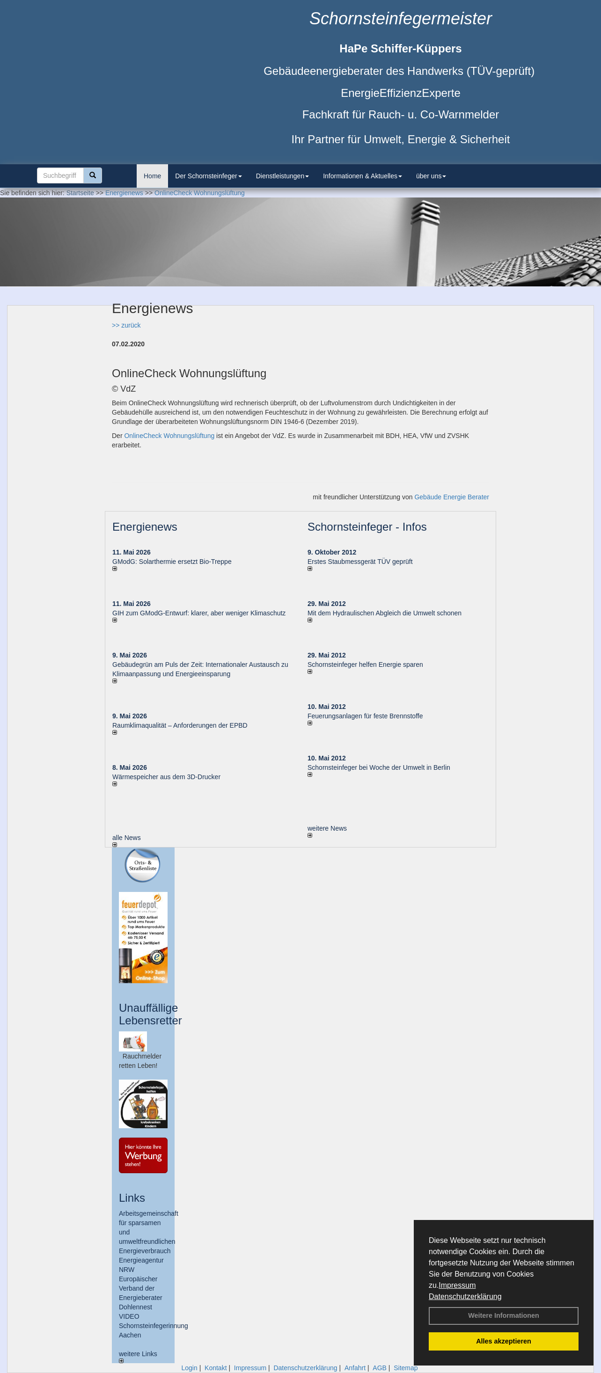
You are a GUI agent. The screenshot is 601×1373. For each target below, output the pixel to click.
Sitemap (406, 1368)
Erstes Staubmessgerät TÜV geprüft (360, 561)
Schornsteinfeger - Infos (367, 526)
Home (152, 176)
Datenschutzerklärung (465, 1296)
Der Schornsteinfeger (208, 176)
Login (189, 1368)
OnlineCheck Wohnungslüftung (169, 435)
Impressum (457, 1285)
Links (132, 1197)
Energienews (144, 526)
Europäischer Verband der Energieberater (140, 1288)
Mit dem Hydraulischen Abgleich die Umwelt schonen (385, 613)
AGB (380, 1368)
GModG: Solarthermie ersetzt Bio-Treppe (172, 561)
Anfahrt (355, 1368)
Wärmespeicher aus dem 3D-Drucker (166, 777)
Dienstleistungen (282, 176)
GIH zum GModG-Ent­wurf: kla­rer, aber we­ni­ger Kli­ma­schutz (199, 613)
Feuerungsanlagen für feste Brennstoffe (365, 716)
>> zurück (126, 325)
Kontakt (216, 1368)
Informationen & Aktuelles (362, 176)
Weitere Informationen (503, 1315)
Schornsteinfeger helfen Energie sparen (365, 664)
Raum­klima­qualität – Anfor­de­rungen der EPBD (180, 725)
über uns (431, 176)
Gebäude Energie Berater (451, 497)
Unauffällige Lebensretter (150, 1013)
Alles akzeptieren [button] (503, 1341)
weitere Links (138, 1356)
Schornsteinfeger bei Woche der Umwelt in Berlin (379, 767)
